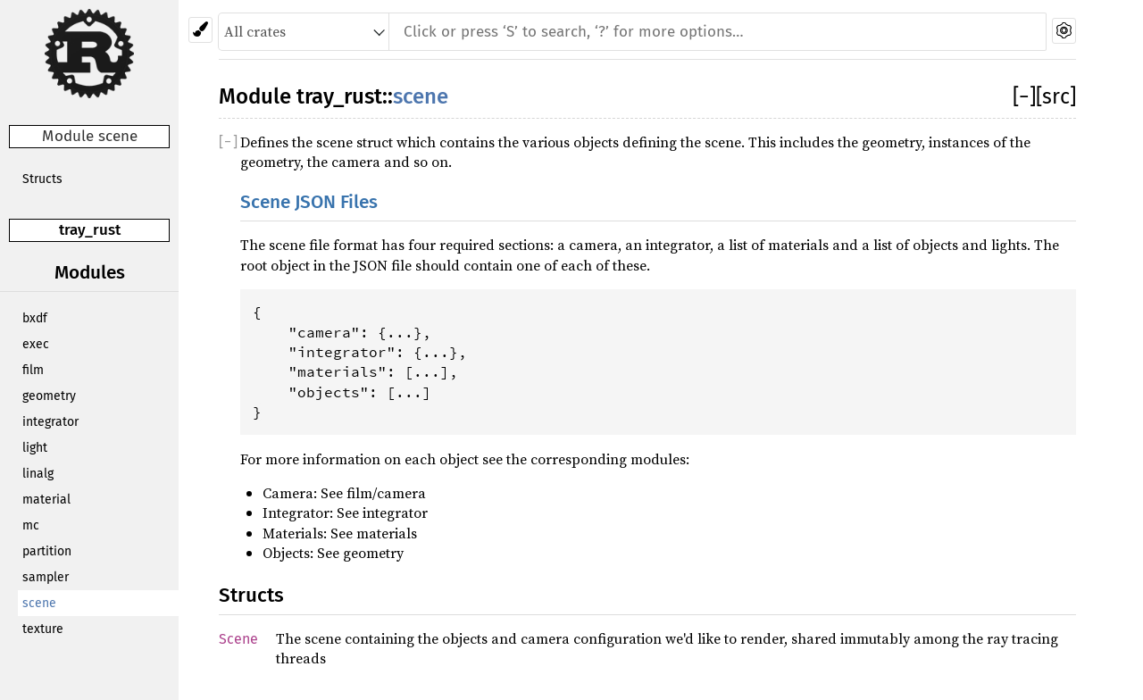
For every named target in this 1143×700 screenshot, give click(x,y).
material (46, 499)
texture (42, 629)
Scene (238, 638)
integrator (50, 421)
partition (46, 551)
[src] (1056, 96)
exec (35, 344)
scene (39, 603)
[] (1024, 96)
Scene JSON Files (309, 202)
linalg (38, 473)
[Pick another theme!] (200, 30)
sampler (45, 577)
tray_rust (90, 230)
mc (30, 525)
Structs (42, 179)
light (34, 447)
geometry (49, 396)
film (33, 370)
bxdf (34, 318)
